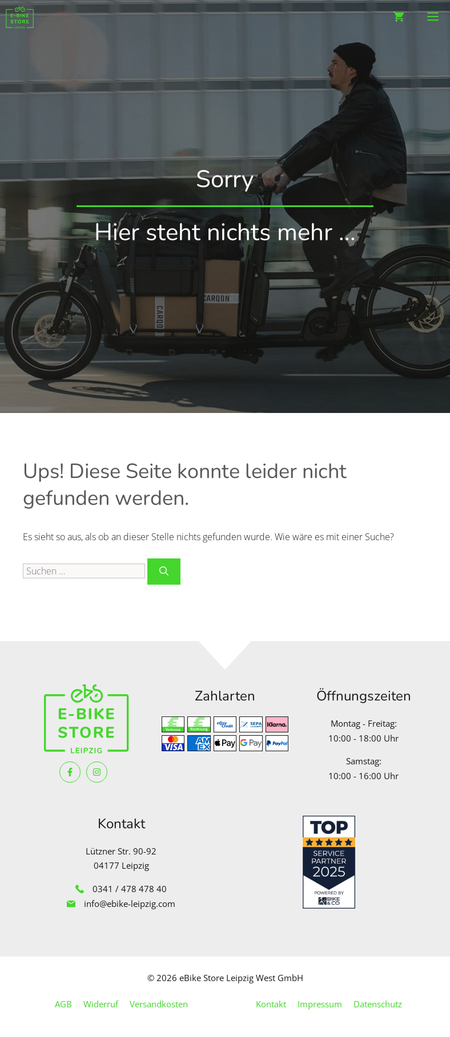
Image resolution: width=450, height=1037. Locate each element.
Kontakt (271, 1004)
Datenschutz (377, 1004)
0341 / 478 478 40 (130, 888)
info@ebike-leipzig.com (129, 903)
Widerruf (100, 1004)
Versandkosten (159, 1004)
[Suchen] (163, 571)
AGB (63, 1004)
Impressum (320, 1004)
